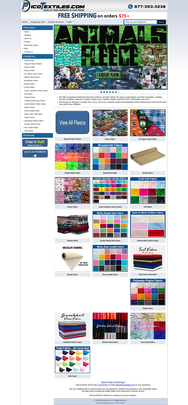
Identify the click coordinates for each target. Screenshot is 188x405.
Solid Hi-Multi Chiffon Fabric (148, 241)
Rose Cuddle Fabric (110, 275)
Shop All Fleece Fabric (72, 139)
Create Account (56, 22)
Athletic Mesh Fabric (72, 173)
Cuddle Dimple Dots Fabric (110, 241)
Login (69, 22)
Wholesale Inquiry (30, 45)
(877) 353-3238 (100, 385)
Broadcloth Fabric (110, 173)
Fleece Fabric (110, 139)
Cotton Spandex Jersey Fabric (110, 207)
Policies (26, 42)
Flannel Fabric (72, 241)
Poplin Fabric (148, 308)
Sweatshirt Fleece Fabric (72, 342)
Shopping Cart (38, 22)
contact (94, 102)
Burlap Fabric (148, 173)
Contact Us (28, 52)
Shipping (27, 35)
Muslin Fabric (72, 275)
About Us (27, 38)
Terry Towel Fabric (148, 342)
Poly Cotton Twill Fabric (148, 274)
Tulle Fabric (72, 376)
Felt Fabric (148, 207)
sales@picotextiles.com (125, 385)
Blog (25, 48)
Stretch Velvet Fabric (110, 342)
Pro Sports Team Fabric (148, 139)
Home (25, 22)
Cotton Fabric (72, 207)
